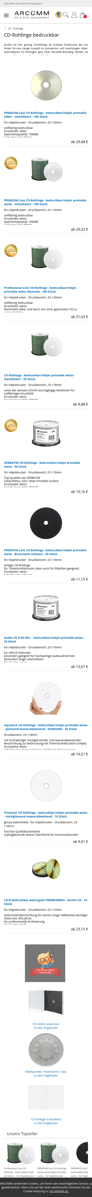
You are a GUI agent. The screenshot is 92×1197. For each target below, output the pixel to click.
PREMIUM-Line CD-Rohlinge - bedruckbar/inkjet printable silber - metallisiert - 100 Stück (45, 114)
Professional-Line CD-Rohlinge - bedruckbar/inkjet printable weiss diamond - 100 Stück (40, 289)
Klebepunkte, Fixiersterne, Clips (46, 1053)
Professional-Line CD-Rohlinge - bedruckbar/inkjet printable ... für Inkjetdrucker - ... (19, 1163)
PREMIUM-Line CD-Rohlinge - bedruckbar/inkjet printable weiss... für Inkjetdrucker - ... (53, 1161)
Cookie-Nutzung (33, 1191)
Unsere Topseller (22, 1133)
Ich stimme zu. (59, 1191)
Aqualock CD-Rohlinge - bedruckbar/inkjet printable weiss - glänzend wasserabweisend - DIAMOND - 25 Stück (46, 727)
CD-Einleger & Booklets (46, 1101)
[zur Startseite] (31, 17)
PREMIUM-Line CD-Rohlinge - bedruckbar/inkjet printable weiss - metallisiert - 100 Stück (45, 202)
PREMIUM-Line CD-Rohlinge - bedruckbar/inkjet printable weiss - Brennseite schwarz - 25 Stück (45, 552)
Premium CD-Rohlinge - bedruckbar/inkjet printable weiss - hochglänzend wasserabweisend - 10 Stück (45, 814)
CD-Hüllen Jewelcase (46, 1006)
